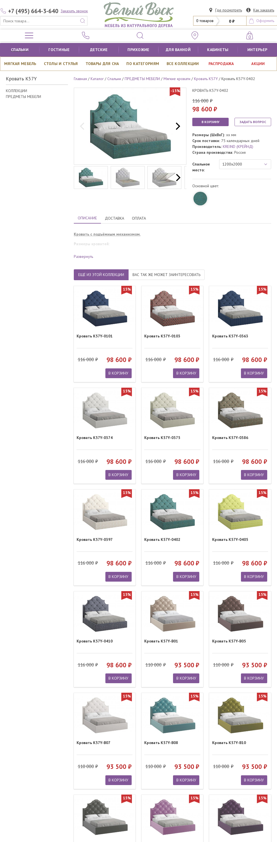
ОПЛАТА (139, 218)
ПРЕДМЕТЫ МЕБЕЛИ (23, 96)
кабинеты (217, 49)
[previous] (83, 126)
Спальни (20, 49)
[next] (177, 126)
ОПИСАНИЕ (87, 217)
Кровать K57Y (206, 78)
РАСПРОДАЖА (221, 63)
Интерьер (257, 49)
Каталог (97, 78)
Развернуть (83, 256)
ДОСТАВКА (114, 218)
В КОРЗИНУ (210, 122)
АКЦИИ (258, 63)
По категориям (142, 63)
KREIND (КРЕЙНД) (238, 146)
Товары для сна (102, 63)
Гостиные (59, 49)
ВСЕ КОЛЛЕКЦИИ (183, 63)
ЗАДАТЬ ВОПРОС (253, 122)
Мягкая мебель (20, 63)
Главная (80, 78)
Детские (99, 49)
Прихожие (138, 49)
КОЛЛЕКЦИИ (16, 90)
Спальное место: (201, 167)
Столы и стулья (61, 63)
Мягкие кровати (177, 78)
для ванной (178, 49)
